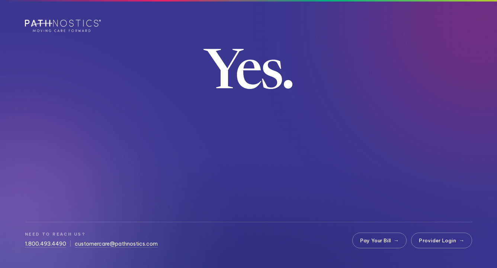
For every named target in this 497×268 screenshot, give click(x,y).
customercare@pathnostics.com (116, 243)
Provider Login (441, 240)
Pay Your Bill (379, 240)
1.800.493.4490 (45, 243)
